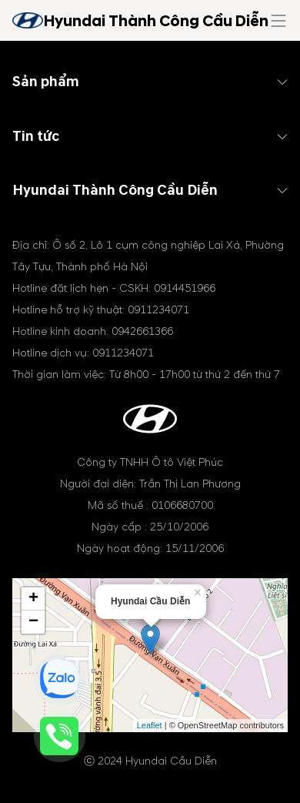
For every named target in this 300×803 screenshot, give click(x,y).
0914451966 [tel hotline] (184, 288)
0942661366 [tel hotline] (142, 331)
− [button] (33, 622)
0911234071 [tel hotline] (158, 309)
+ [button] (33, 599)
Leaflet (149, 725)
